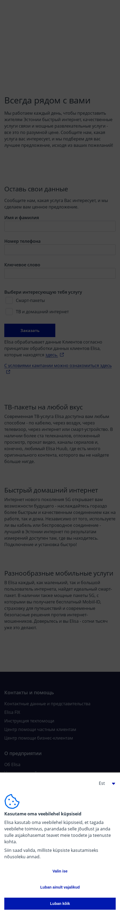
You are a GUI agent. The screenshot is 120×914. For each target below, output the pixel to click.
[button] (105, 783)
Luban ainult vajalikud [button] (60, 887)
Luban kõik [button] (60, 903)
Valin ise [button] (59, 871)
